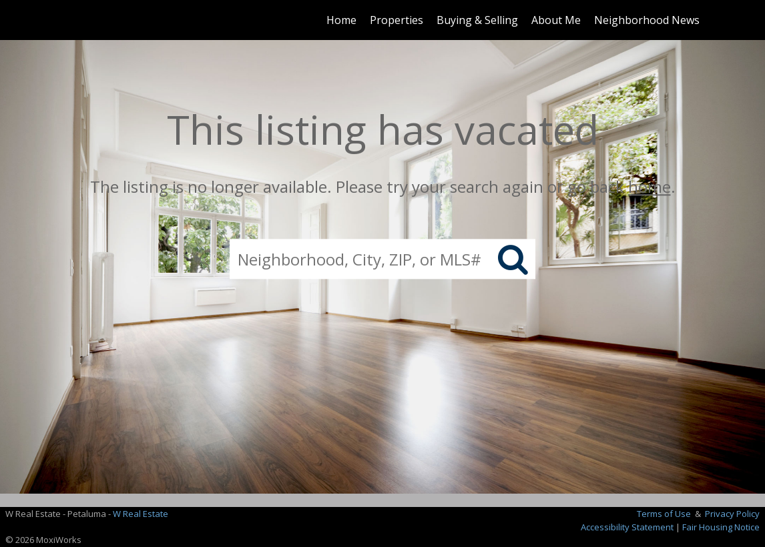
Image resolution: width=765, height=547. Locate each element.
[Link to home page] (66, 20)
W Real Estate (140, 514)
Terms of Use (664, 514)
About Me (556, 20)
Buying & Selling (477, 20)
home (649, 186)
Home (341, 20)
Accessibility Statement (627, 527)
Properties (396, 20)
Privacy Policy (732, 514)
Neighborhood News (647, 20)
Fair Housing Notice (721, 527)
